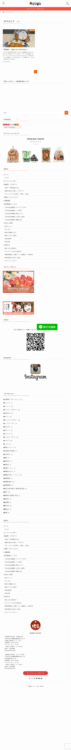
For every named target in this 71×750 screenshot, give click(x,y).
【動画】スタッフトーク (14, 420)
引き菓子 (9, 487)
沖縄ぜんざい (10, 508)
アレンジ (9, 424)
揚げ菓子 (9, 495)
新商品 (8, 500)
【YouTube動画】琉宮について (15, 223)
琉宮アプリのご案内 (12, 250)
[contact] (41, 744)
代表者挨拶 (9, 253)
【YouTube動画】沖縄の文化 (14, 230)
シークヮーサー (11, 449)
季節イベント (11, 479)
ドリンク (9, 462)
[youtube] (39, 744)
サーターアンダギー (11, 183)
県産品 (8, 542)
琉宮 (8, 533)
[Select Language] (12, 127)
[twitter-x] (32, 744)
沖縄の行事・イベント (14, 512)
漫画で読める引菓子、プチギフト (15, 195)
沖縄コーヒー (10, 504)
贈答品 (8, 554)
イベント (9, 428)
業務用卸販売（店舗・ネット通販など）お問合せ (20, 273)
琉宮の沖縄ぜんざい (12, 246)
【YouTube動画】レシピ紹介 (14, 219)
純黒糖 (8, 546)
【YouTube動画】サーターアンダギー (17, 215)
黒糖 (8, 558)
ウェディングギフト (13, 432)
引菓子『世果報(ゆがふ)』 (13, 191)
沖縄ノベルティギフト (12, 203)
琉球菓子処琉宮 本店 (13, 537)
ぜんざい (9, 453)
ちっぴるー (9, 242)
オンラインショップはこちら (35, 739)
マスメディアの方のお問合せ (14, 269)
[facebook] (30, 744)
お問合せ (8, 261)
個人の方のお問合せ (12, 265)
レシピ (8, 474)
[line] (37, 744)
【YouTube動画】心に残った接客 (16, 226)
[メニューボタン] (3, 3)
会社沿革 (8, 257)
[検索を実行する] (66, 113)
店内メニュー (10, 238)
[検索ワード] (35, 113)
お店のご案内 (9, 234)
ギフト (8, 441)
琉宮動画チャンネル (11, 211)
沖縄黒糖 (8, 207)
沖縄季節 (9, 516)
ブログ (8, 179)
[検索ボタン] (67, 3)
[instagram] (34, 744)
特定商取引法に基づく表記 (13, 276)
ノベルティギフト (12, 466)
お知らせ (9, 437)
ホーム (7, 175)
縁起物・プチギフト (11, 187)
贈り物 (8, 550)
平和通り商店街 (11, 483)
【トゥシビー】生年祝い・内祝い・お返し (18, 199)
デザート (9, 458)
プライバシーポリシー (12, 280)
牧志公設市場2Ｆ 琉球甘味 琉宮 (16, 529)
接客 (8, 491)
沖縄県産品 (10, 521)
